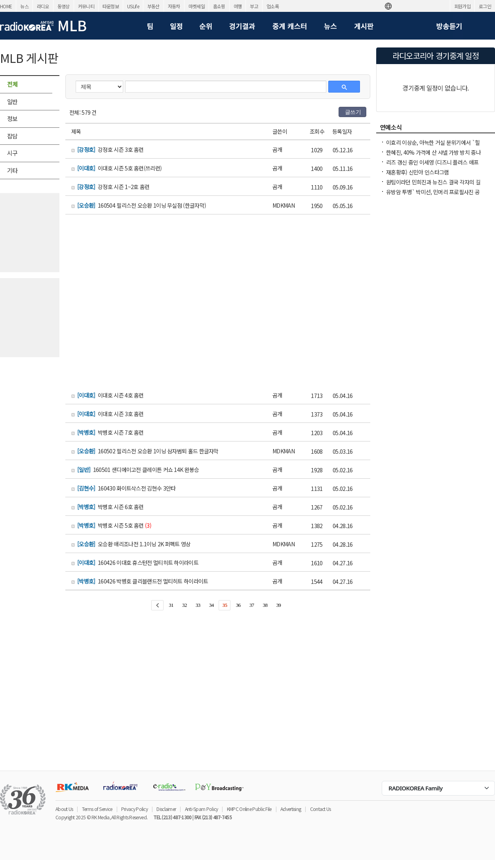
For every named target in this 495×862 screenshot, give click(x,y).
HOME (6, 6)
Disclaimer (166, 808)
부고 (254, 6)
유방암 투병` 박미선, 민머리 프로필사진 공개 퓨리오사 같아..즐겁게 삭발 (433, 196)
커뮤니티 (86, 6)
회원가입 (462, 6)
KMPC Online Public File (249, 808)
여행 (238, 6)
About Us (64, 808)
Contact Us (320, 808)
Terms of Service (97, 808)
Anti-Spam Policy (201, 808)
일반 (12, 101)
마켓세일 (196, 6)
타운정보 (111, 6)
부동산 (153, 6)
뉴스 (24, 6)
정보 (12, 118)
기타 (12, 170)
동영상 (63, 6)
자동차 (174, 6)
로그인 (485, 6)
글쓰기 (353, 112)
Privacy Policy (134, 808)
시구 (12, 153)
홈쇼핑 (219, 6)
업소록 (273, 6)
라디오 (43, 6)
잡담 (12, 136)
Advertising (290, 808)
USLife (133, 6)
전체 (12, 84)
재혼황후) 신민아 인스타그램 (417, 172)
